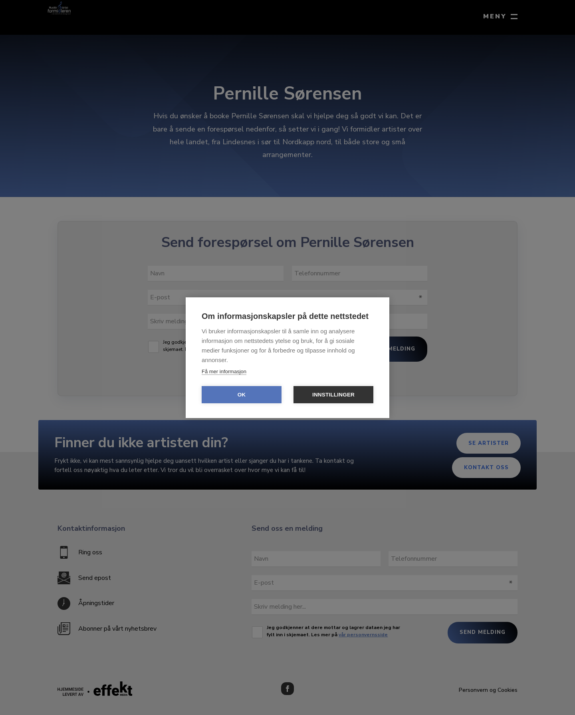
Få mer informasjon (224, 371)
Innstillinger (333, 395)
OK (242, 395)
